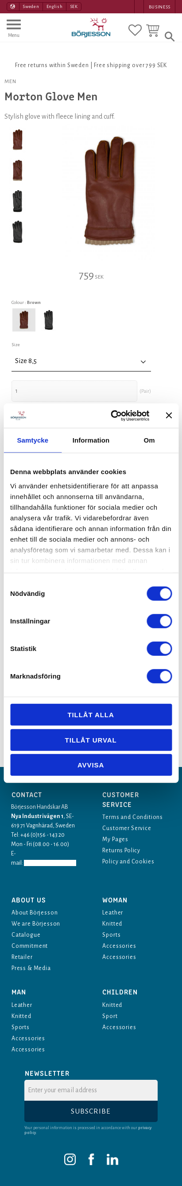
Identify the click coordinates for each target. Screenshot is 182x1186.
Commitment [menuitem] (30, 946)
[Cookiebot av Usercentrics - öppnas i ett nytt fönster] (112, 415)
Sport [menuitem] (109, 1016)
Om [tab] (149, 440)
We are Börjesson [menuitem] (36, 924)
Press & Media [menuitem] (31, 968)
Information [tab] (91, 440)
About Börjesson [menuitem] (35, 913)
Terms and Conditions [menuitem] (132, 817)
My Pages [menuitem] (115, 839)
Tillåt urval (91, 739)
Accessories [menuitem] (119, 946)
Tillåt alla (90, 715)
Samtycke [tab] (32, 440)
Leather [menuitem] (112, 913)
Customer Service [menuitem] (126, 828)
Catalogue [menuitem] (26, 935)
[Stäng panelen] (169, 415)
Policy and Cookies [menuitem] (128, 862)
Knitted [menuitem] (112, 924)
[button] (14, 32)
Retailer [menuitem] (22, 957)
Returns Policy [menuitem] (121, 850)
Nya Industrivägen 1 (37, 816)
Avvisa (90, 765)
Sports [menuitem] (111, 935)
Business (159, 6)
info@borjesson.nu (50, 863)
